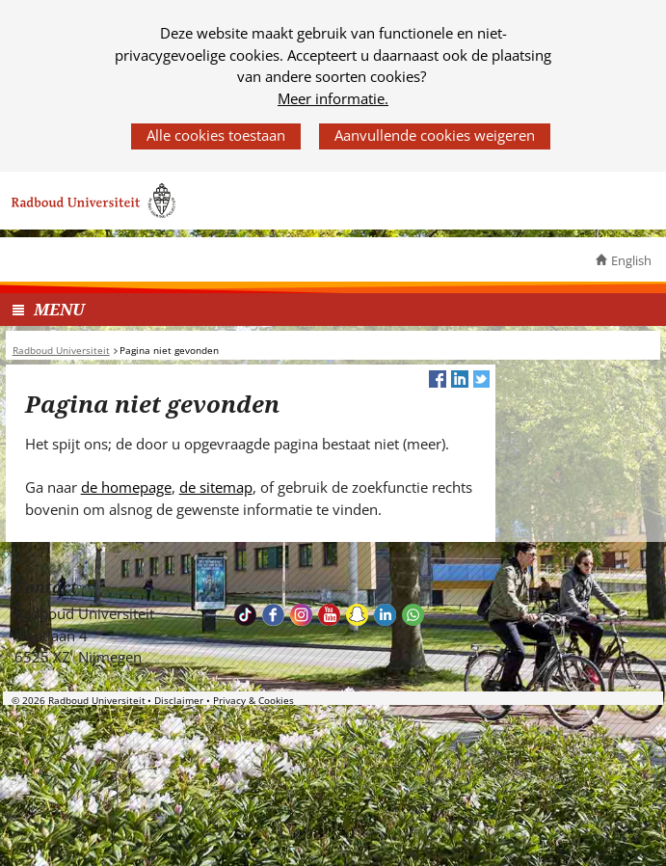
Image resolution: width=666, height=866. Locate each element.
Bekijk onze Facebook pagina (273, 615)
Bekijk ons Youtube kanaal (329, 615)
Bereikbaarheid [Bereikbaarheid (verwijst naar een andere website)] (298, 587)
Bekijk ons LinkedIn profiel (385, 615)
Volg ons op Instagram (301, 615)
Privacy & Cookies (253, 700)
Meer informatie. (333, 98)
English (631, 260)
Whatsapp (413, 615)
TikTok (245, 615)
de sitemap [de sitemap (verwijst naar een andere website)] (216, 487)
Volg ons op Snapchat (357, 615)
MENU (59, 309)
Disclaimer (178, 700)
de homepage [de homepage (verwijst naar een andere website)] (126, 487)
